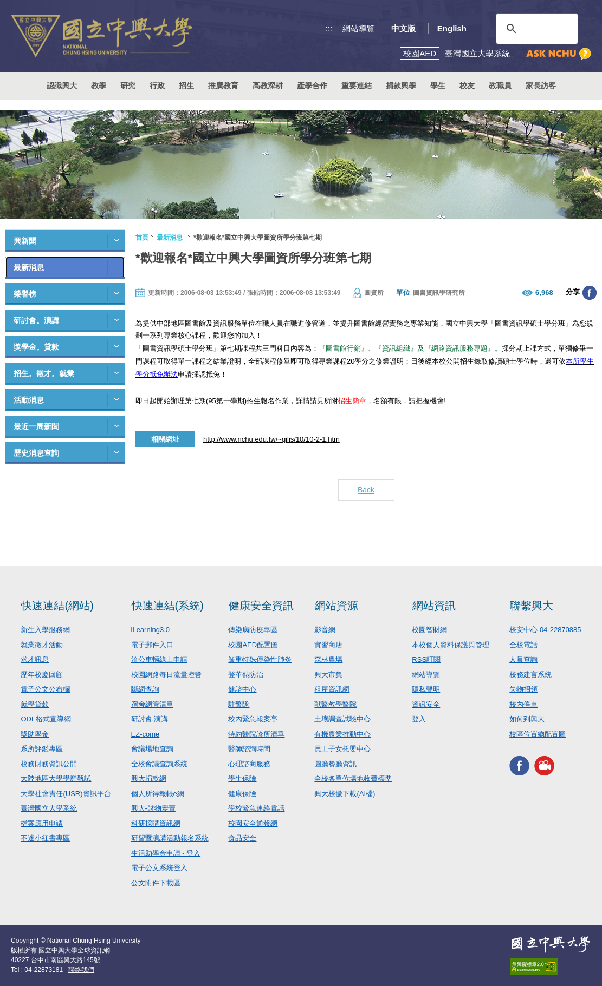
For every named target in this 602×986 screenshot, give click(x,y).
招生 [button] (186, 85)
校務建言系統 (530, 675)
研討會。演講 (36, 320)
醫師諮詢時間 (249, 749)
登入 (419, 719)
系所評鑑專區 (42, 749)
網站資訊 (434, 606)
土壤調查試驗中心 (342, 719)
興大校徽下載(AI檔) (344, 794)
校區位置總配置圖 (537, 734)
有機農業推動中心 (342, 734)
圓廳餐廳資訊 (335, 764)
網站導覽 (358, 28)
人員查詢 (523, 659)
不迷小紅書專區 (45, 838)
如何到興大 (527, 719)
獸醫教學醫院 (335, 704)
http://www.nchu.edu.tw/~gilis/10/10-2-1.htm (271, 439)
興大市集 (328, 675)
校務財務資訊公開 (49, 764)
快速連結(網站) (57, 606)
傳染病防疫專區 (252, 630)
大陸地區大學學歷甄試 (56, 778)
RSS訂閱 (426, 659)
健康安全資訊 (261, 606)
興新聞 (25, 240)
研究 (127, 85)
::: (329, 28)
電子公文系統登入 (159, 868)
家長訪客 (541, 85)
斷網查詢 (145, 689)
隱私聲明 (426, 689)
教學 (98, 85)
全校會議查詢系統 (159, 764)
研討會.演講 (150, 719)
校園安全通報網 (252, 823)
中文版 (403, 28)
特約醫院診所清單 (256, 734)
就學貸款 (35, 704)
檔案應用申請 (42, 823)
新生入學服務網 (45, 630)
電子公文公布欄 (45, 689)
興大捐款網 (148, 778)
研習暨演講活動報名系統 (170, 838)
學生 (437, 85)
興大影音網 (544, 765)
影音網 (324, 630)
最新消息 (29, 267)
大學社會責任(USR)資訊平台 (66, 794)
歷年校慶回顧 (42, 675)
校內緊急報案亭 (252, 719)
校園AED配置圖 (253, 645)
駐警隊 (238, 704)
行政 (157, 85)
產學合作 (312, 85)
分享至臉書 (589, 293)
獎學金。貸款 (36, 347)
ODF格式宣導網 (45, 719)
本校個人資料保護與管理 (450, 645)
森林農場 (328, 659)
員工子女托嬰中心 (342, 749)
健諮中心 (242, 689)
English (452, 28)
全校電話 (523, 645)
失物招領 (523, 689)
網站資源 (336, 606)
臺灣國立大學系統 (49, 808)
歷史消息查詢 (36, 453)
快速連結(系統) (168, 606)
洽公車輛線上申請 (159, 659)
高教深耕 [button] (268, 85)
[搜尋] (535, 28)
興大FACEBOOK (519, 765)
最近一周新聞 (36, 426)
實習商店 (328, 645)
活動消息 (29, 400)
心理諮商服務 (249, 764)
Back (366, 489)
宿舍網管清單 (152, 704)
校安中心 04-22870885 (545, 630)
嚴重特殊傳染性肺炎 (260, 659)
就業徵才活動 (42, 645)
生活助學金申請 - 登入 (166, 853)
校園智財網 (429, 630)
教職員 (500, 85)
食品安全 (242, 838)
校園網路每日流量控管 (166, 675)
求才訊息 (35, 659)
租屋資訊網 (331, 689)
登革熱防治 (245, 675)
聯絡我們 (81, 970)
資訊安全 (426, 704)
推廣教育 (223, 85)
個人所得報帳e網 (157, 794)
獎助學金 (35, 734)
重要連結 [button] (356, 85)
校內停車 (523, 704)
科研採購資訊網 (155, 823)
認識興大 (62, 85)
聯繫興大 (531, 606)
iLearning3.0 (150, 630)
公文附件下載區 (155, 883)
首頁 (141, 237)
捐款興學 (401, 85)
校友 (467, 85)
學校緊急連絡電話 (256, 808)
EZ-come (145, 734)
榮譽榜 (25, 294)
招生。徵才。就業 (44, 373)
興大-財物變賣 (153, 808)
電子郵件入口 (152, 645)
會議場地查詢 (152, 749)
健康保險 (242, 794)
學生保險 (242, 778)
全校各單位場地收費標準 (353, 778)
